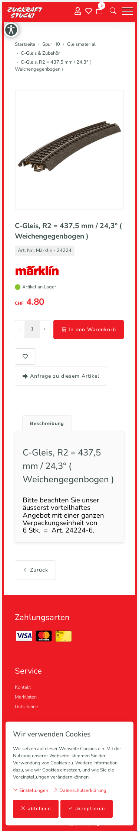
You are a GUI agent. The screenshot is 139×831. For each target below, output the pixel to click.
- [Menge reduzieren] (20, 329)
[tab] (44, 421)
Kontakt (23, 687)
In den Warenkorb (88, 329)
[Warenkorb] (99, 11)
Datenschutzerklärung (79, 790)
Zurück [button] (35, 570)
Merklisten (26, 697)
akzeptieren (86, 808)
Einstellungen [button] (30, 790)
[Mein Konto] (78, 11)
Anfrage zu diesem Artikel (61, 376)
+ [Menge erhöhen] (44, 329)
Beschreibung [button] (47, 423)
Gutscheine (26, 706)
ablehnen (36, 808)
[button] (113, 11)
